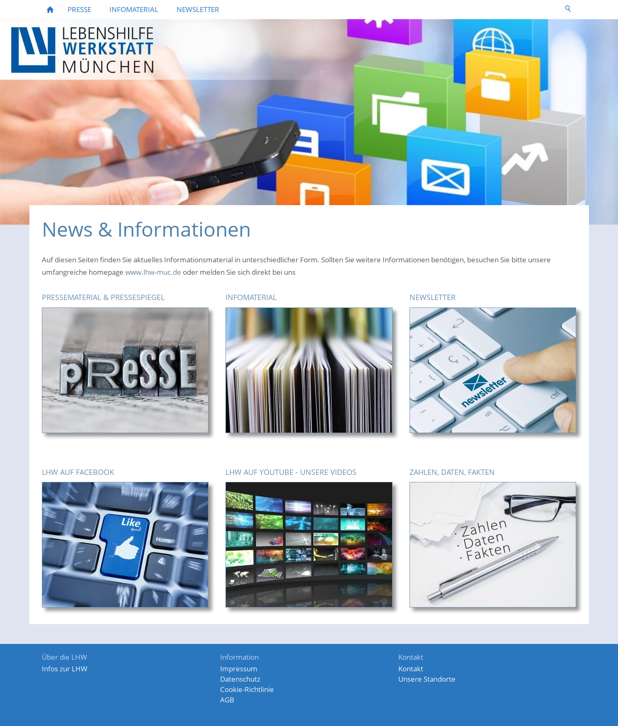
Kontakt (410, 668)
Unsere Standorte (427, 679)
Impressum (238, 668)
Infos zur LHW (64, 668)
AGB (227, 699)
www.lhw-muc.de (154, 272)
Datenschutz (240, 679)
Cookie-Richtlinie (247, 689)
